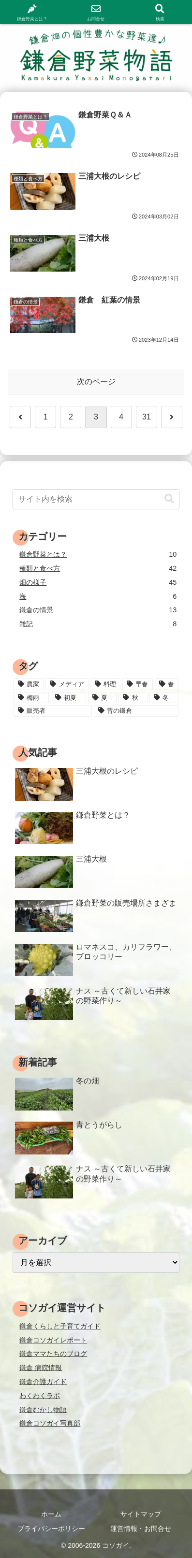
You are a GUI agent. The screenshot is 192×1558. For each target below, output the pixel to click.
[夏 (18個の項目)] (102, 698)
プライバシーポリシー (51, 1528)
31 (146, 417)
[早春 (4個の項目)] (137, 684)
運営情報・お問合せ (140, 1528)
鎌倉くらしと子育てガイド (60, 1326)
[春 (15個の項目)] (166, 684)
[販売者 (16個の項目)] (53, 711)
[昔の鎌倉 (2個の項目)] (136, 711)
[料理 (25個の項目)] (105, 684)
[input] (96, 499)
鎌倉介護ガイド (43, 1381)
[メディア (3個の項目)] (66, 684)
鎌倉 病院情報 (40, 1367)
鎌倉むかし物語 (43, 1410)
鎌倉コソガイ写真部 (49, 1423)
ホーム (51, 1514)
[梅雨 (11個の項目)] (31, 698)
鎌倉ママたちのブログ (53, 1353)
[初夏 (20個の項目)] (68, 698)
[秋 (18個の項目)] (133, 698)
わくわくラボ (39, 1395)
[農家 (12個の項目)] (29, 684)
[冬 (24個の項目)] (163, 698)
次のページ (96, 381)
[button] (169, 499)
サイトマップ (140, 1514)
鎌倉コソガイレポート (53, 1340)
